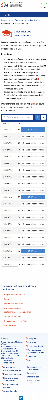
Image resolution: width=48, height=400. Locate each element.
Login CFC (31, 373)
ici (41, 79)
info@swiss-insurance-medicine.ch (9, 360)
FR (45, 7)
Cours (6, 299)
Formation (5, 20)
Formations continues (13, 303)
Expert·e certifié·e (35, 346)
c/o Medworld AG (8, 347)
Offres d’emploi (10, 391)
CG (28, 360)
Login (43, 3)
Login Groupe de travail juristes (34, 368)
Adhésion (31, 357)
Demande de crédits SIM (26, 20)
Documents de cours (12, 374)
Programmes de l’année (14, 294)
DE (41, 7)
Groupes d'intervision (13, 316)
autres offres (10, 326)
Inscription (32, 338)
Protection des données (33, 382)
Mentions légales (34, 377)
